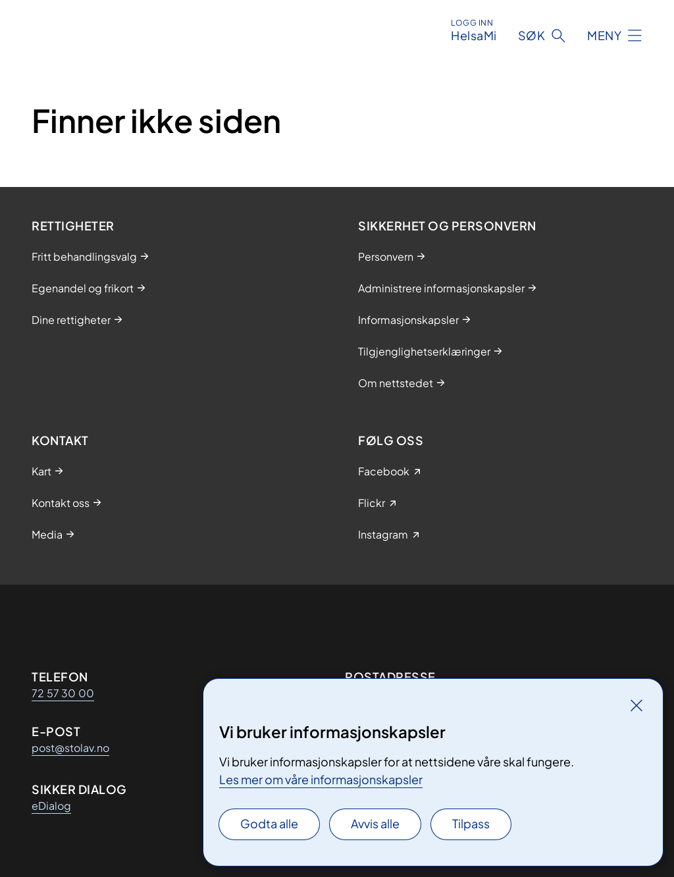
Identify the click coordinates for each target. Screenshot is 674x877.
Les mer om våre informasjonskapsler (321, 779)
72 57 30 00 (63, 693)
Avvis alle (375, 823)
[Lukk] (636, 705)
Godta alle (269, 823)
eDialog (51, 805)
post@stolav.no (70, 748)
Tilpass (471, 823)
